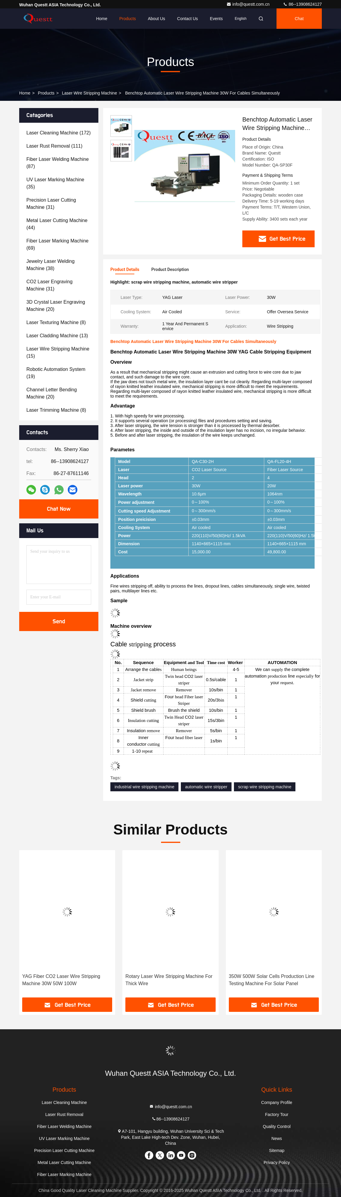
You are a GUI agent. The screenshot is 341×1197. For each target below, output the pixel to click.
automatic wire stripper (206, 786)
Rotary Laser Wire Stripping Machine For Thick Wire (168, 980)
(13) (57, 335)
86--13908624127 (302, 4)
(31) (51, 203)
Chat (299, 18)
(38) (50, 265)
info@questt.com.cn (248, 4)
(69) (57, 244)
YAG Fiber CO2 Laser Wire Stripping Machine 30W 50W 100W (61, 980)
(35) (55, 183)
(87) (57, 163)
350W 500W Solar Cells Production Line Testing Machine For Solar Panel (271, 980)
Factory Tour (277, 1114)
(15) (57, 352)
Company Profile (276, 1102)
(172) (58, 132)
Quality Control (277, 1126)
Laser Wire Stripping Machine (89, 93)
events (216, 18)
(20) (55, 305)
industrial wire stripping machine (144, 786)
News (276, 1138)
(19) (55, 373)
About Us (156, 18)
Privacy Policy (277, 1162)
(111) (54, 146)
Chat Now (58, 509)
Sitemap (276, 1150)
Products (127, 18)
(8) (56, 322)
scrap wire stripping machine (264, 786)
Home (101, 18)
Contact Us (187, 18)
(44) (57, 224)
